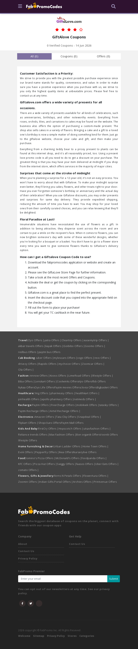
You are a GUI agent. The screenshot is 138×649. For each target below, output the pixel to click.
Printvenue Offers (105, 482)
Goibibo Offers (74, 346)
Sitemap (38, 636)
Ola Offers (26, 369)
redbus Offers (28, 352)
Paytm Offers (41, 405)
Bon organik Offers (88, 434)
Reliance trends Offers (33, 434)
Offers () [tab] (103, 56)
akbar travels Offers (31, 346)
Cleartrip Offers (73, 340)
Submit (113, 578)
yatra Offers (53, 340)
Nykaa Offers (26, 387)
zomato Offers (28, 470)
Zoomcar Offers (93, 364)
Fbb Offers (99, 381)
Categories (86, 636)
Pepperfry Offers (47, 452)
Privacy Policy (27, 558)
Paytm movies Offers (67, 387)
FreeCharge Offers (64, 405)
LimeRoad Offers (80, 375)
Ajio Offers (85, 381)
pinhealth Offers (29, 399)
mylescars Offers (65, 358)
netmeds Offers (85, 399)
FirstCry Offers (48, 428)
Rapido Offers (48, 364)
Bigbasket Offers (107, 387)
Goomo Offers (95, 346)
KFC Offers (26, 464)
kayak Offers (54, 346)
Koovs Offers (59, 375)
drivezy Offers (28, 364)
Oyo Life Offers (44, 387)
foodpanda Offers (94, 458)
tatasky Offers (109, 405)
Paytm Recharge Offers (34, 411)
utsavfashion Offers (97, 428)
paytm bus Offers (49, 352)
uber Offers (45, 358)
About (22, 544)
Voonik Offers (109, 434)
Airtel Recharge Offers (65, 411)
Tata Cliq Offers (67, 417)
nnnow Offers (40, 375)
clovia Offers (88, 387)
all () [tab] (34, 56)
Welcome (24, 636)
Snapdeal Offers (89, 417)
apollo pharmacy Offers (57, 399)
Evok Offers (26, 452)
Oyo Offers (36, 340)
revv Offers (103, 358)
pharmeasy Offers (63, 393)
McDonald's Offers (69, 458)
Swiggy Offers (66, 464)
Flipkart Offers (28, 423)
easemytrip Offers (96, 340)
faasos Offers (86, 464)
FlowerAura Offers (96, 476)
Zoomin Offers (28, 482)
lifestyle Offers (102, 375)
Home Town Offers (96, 446)
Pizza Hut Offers (45, 464)
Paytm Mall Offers (72, 423)
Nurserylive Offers (84, 452)
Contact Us (26, 551)
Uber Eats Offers (107, 464)
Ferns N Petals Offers (68, 476)
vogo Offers (86, 358)
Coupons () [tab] (69, 56)
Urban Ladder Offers (68, 446)
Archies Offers (83, 482)
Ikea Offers (66, 452)
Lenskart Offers (46, 381)
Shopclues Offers (49, 423)
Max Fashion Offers (62, 434)
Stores (72, 636)
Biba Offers (26, 381)
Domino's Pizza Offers (40, 458)
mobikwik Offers (88, 405)
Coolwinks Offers (67, 381)
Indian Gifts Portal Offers (56, 482)
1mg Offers (42, 393)
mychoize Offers (70, 364)
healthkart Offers (88, 393)
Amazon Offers (45, 417)
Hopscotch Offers (71, 428)
